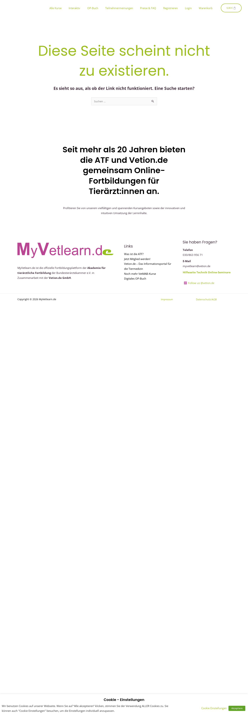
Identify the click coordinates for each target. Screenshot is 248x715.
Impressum (166, 299)
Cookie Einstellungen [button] (215, 708)
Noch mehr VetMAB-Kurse (140, 274)
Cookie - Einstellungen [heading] (124, 700)
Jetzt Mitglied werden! (137, 259)
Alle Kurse (55, 8)
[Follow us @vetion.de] (199, 283)
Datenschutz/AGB (206, 299)
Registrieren (170, 8)
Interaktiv (74, 8)
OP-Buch (92, 8)
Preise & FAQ (148, 8)
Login (188, 8)
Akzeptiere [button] (237, 708)
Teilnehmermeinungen (119, 8)
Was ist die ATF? (133, 254)
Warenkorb (205, 8)
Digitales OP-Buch (135, 279)
